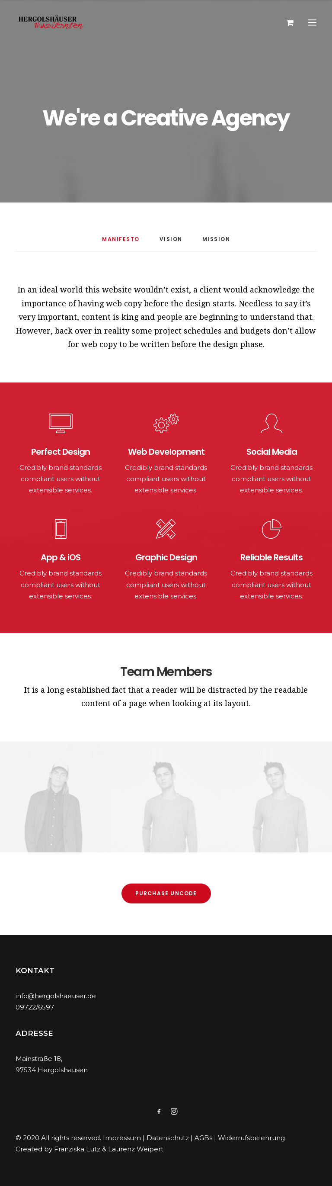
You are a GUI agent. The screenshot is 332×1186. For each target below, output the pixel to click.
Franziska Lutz (77, 1149)
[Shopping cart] (286, 22)
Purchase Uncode (166, 893)
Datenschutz (168, 1138)
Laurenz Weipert (135, 1149)
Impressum (122, 1138)
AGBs (203, 1138)
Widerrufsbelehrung (251, 1138)
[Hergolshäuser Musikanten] (52, 22)
